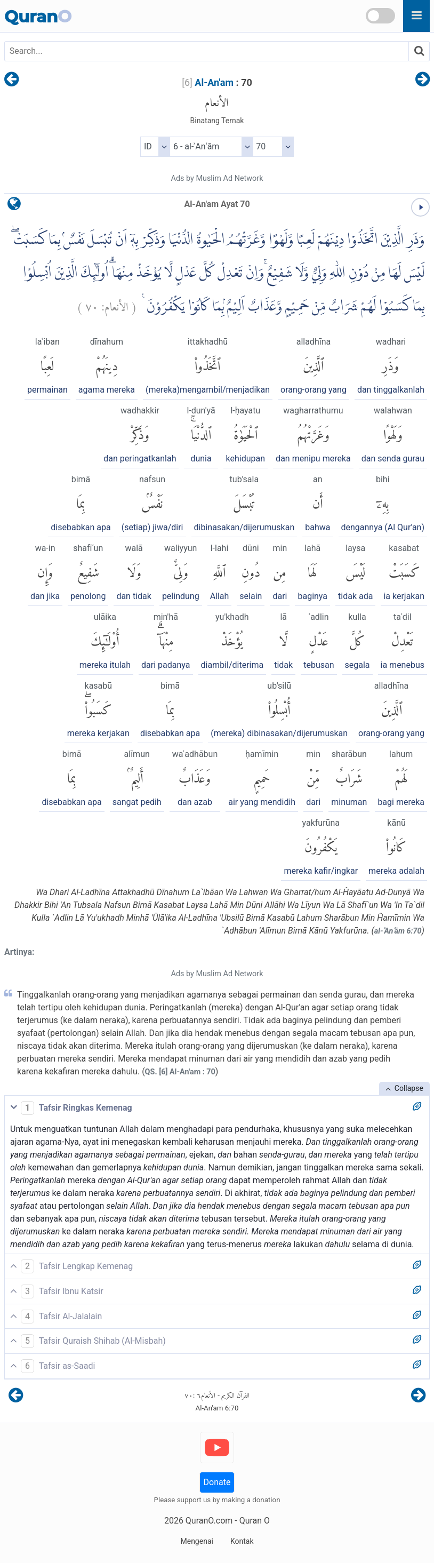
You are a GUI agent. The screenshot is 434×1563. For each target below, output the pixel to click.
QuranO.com (209, 1521)
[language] (14, 206)
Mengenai (196, 1541)
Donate (217, 1482)
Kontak (242, 1541)
